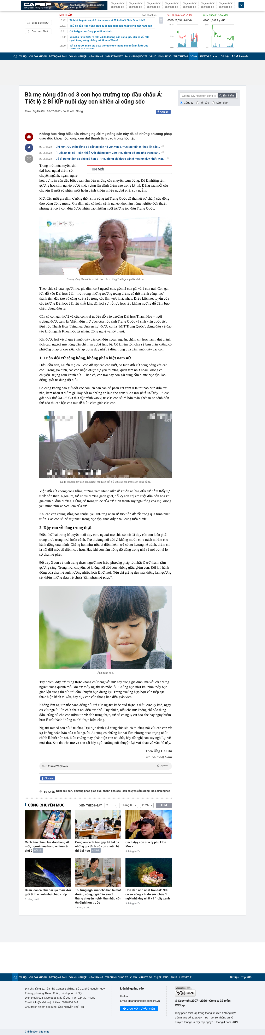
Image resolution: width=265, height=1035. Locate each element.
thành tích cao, (112, 791)
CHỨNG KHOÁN (38, 56)
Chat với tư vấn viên (139, 1009)
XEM (164, 805)
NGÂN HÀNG (96, 56)
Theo (106, 766)
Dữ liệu (225, 56)
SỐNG (193, 56)
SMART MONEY (114, 56)
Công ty (188, 102)
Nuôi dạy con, (64, 791)
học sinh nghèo (160, 791)
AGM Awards (240, 56)
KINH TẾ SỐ (164, 56)
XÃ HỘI (23, 56)
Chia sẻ (164, 111)
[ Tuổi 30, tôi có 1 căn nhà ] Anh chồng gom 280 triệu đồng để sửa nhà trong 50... (110, 153)
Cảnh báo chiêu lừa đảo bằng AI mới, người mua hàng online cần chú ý (47, 846)
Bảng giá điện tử (37, 22)
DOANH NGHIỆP (78, 56)
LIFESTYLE (205, 56)
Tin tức (205, 102)
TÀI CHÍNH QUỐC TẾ (136, 56)
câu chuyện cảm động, (137, 791)
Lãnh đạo (222, 102)
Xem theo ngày (91, 805)
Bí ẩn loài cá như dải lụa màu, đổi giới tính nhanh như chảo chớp (48, 892)
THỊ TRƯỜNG (180, 56)
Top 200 (246, 977)
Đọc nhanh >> (149, 15)
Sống (79, 111)
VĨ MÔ (152, 56)
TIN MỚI (97, 169)
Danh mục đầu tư (37, 31)
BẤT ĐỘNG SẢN (58, 56)
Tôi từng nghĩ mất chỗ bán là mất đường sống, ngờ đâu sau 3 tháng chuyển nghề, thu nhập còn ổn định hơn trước (98, 896)
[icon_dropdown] (241, 5)
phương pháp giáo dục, (88, 791)
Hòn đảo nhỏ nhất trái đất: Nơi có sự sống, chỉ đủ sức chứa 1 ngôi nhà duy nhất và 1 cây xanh (147, 894)
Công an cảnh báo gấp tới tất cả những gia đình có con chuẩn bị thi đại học (97, 846)
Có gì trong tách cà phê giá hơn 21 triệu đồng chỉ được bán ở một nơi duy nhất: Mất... (112, 159)
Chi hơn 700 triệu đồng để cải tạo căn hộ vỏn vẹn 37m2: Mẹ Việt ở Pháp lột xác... (110, 147)
